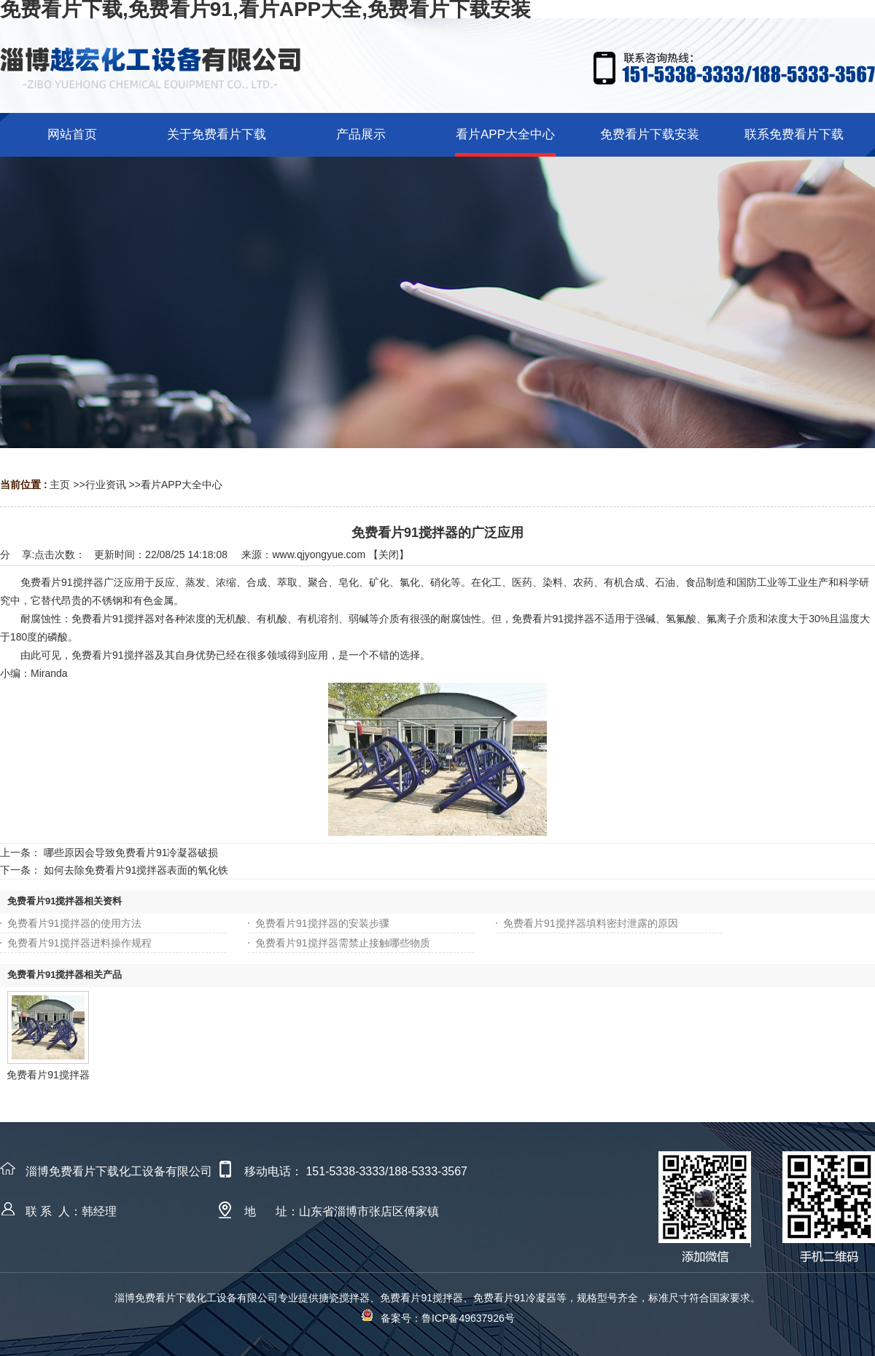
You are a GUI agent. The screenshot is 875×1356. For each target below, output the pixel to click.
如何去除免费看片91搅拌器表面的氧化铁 (136, 870)
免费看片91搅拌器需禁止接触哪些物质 (342, 943)
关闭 (388, 554)
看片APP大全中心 (181, 484)
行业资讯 (105, 484)
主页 (60, 484)
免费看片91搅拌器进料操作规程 (79, 943)
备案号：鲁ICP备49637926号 (437, 1318)
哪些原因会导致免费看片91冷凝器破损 (131, 852)
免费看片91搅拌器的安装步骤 (322, 923)
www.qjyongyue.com (318, 554)
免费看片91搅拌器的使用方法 (74, 923)
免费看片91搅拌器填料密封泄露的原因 (590, 923)
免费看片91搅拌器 (48, 1075)
